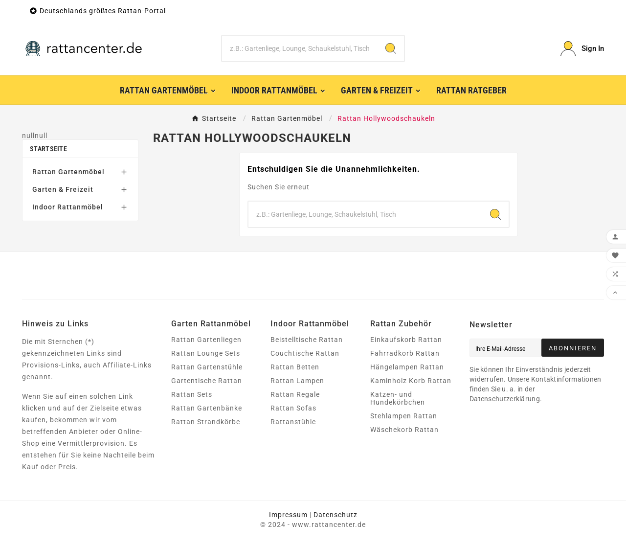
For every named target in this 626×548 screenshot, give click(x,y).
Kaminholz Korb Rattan (410, 381)
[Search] (390, 48)
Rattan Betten (294, 367)
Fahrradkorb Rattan (405, 353)
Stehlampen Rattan (403, 416)
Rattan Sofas (293, 408)
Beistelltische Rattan (306, 339)
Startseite (48, 149)
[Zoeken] (300, 48)
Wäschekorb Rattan (404, 430)
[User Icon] (582, 48)
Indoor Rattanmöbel (67, 207)
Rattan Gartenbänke (206, 408)
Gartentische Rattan (206, 381)
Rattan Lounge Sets (205, 353)
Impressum (288, 515)
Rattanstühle (293, 422)
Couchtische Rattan (304, 353)
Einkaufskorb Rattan (406, 339)
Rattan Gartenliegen (206, 339)
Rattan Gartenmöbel (68, 172)
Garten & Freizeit (62, 189)
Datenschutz (335, 515)
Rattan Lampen (297, 381)
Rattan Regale (295, 394)
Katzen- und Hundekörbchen (397, 398)
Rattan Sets (191, 394)
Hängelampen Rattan (407, 367)
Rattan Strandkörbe (205, 422)
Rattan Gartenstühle (207, 367)
